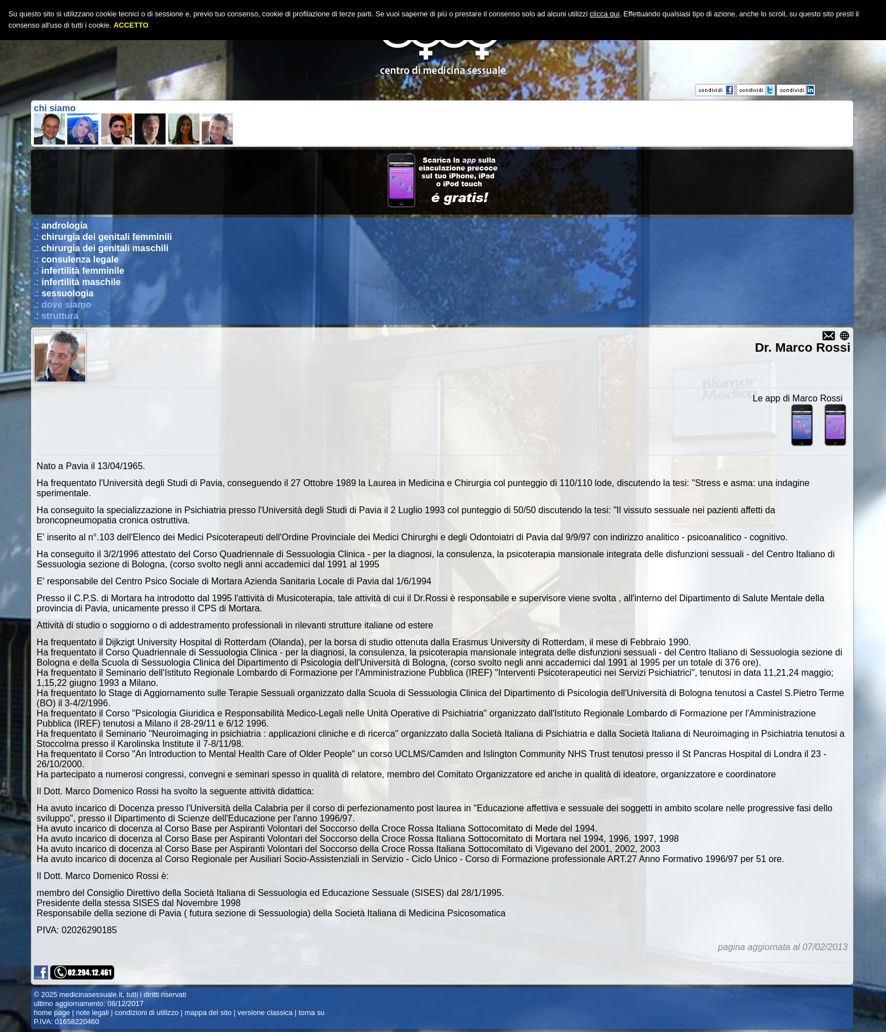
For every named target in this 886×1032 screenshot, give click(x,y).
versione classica (264, 1012)
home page (52, 1012)
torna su (311, 1012)
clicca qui (605, 14)
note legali (92, 1012)
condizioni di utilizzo (147, 1012)
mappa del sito (208, 1012)
